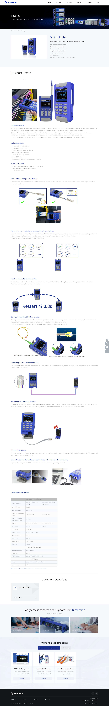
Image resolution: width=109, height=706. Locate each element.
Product (18, 31)
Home (49, 2)
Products (69, 2)
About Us (89, 2)
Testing (23, 31)
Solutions (59, 2)
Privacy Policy (95, 703)
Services (79, 2)
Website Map (87, 703)
